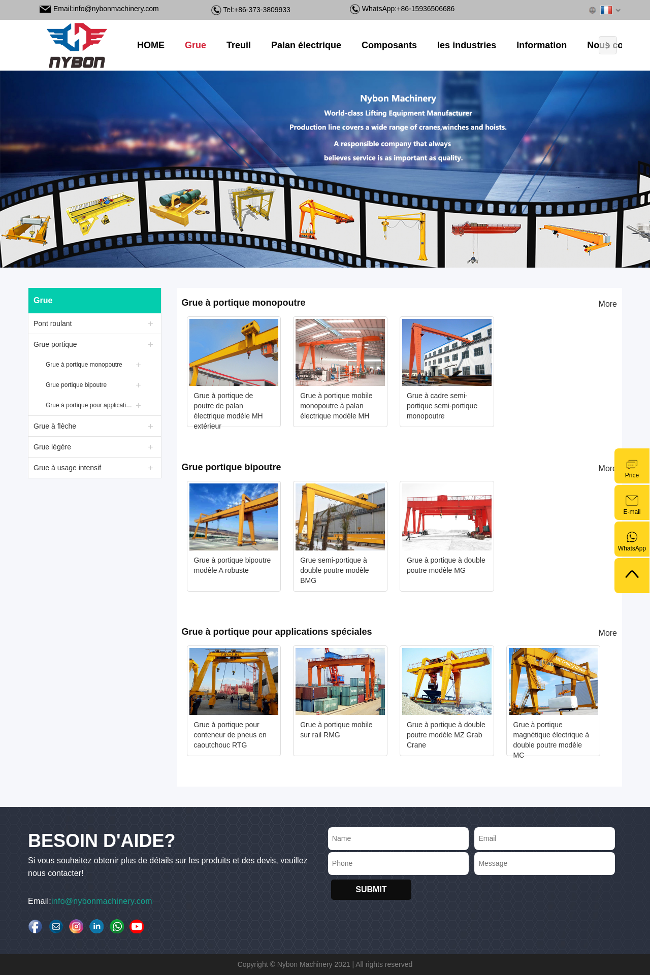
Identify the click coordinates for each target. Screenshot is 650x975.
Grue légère (52, 447)
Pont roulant (53, 323)
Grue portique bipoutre (76, 384)
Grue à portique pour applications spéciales (90, 405)
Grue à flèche (55, 426)
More (608, 304)
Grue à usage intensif (67, 468)
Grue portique (55, 344)
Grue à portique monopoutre (84, 364)
